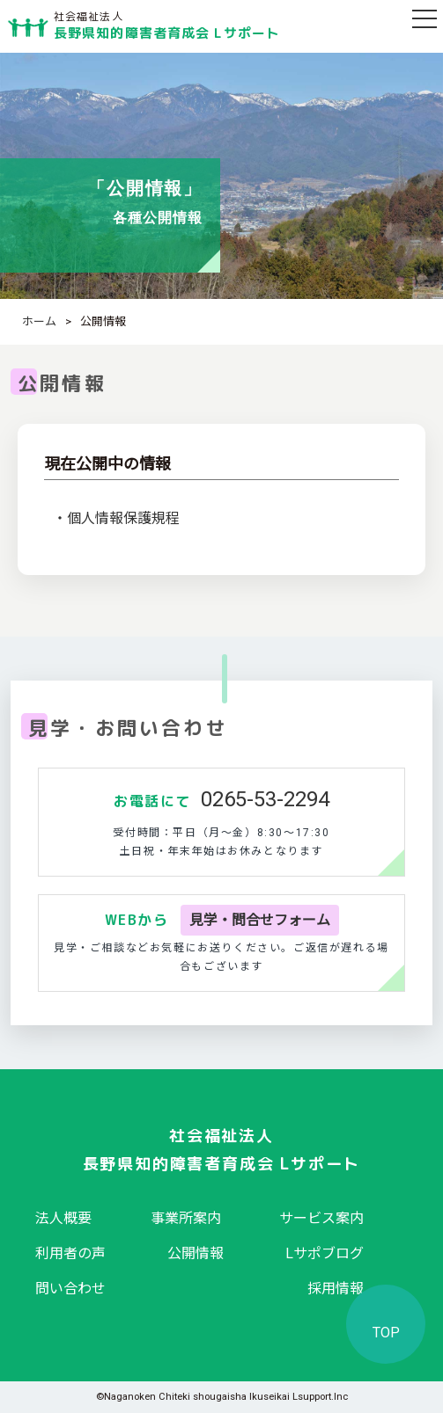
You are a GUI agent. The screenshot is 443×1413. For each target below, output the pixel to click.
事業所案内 (186, 1218)
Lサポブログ (324, 1253)
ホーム (39, 321)
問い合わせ (70, 1288)
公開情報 (195, 1253)
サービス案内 (321, 1218)
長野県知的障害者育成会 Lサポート (167, 22)
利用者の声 (70, 1253)
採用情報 (335, 1288)
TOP (386, 1332)
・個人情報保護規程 (116, 518)
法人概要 (63, 1218)
